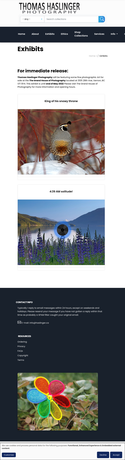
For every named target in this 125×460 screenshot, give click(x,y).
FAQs (20, 350)
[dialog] (62, 451)
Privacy (21, 346)
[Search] (101, 19)
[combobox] (32, 19)
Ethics (64, 34)
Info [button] (113, 34)
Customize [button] (9, 455)
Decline (103, 455)
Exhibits (50, 34)
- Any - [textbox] (26, 19)
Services (99, 34)
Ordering (22, 341)
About (35, 34)
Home (21, 34)
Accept (116, 455)
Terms (21, 360)
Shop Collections (81, 34)
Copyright (23, 355)
